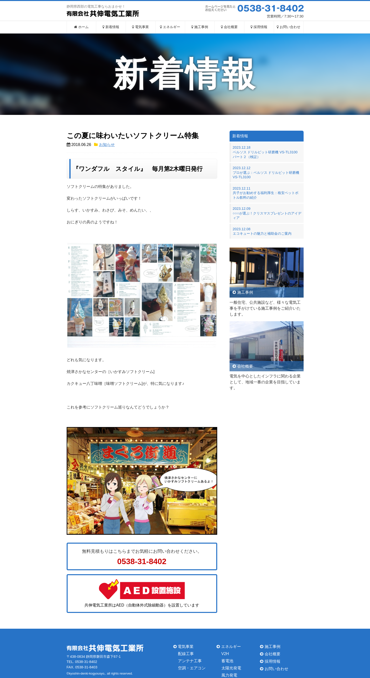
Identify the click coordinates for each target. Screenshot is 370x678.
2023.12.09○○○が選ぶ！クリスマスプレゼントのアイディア (267, 213)
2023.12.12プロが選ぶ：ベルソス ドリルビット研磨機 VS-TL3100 (266, 172)
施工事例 (199, 27)
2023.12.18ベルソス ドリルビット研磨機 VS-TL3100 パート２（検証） (267, 152)
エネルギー (170, 27)
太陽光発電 (231, 668)
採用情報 (259, 27)
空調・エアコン (192, 668)
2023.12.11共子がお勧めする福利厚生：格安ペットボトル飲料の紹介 (265, 192)
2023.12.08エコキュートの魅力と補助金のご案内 (262, 231)
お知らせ (107, 145)
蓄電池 (227, 661)
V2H (225, 654)
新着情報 (110, 27)
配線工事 (186, 654)
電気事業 (140, 27)
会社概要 (229, 27)
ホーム (81, 27)
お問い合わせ (288, 27)
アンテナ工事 (190, 661)
